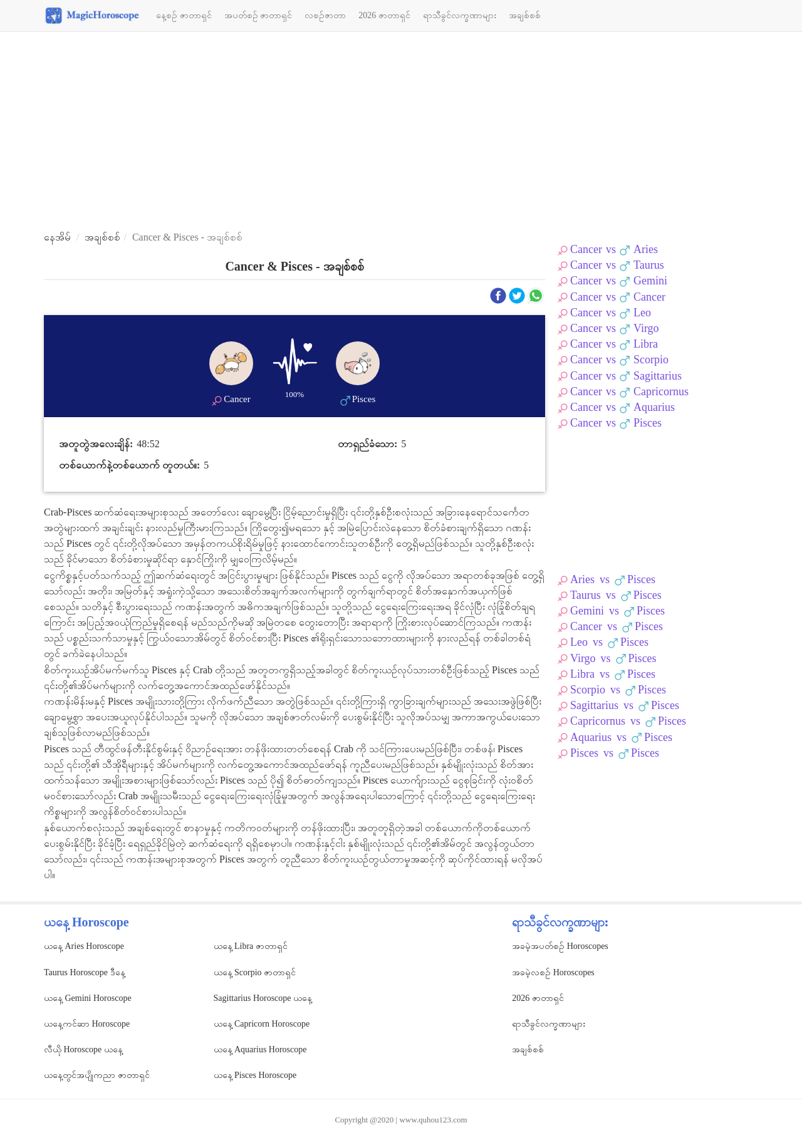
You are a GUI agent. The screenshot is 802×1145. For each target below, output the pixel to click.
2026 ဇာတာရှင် (384, 15)
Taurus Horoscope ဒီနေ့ (84, 972)
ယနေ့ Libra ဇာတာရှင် (251, 946)
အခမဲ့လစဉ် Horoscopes (553, 972)
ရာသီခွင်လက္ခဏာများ (459, 15)
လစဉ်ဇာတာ (325, 15)
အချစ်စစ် (525, 15)
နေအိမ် (57, 237)
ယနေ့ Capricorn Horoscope (262, 1023)
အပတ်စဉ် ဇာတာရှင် (258, 15)
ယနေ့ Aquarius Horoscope (260, 1049)
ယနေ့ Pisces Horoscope (255, 1075)
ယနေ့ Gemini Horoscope (88, 998)
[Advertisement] (401, 132)
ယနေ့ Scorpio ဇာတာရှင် (255, 972)
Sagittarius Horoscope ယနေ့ (263, 998)
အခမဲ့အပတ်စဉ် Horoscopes (560, 946)
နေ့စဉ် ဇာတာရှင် (184, 15)
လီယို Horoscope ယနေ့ (83, 1049)
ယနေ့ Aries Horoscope (84, 946)
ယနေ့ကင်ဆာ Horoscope (87, 1023)
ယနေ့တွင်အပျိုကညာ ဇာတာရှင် (97, 1075)
